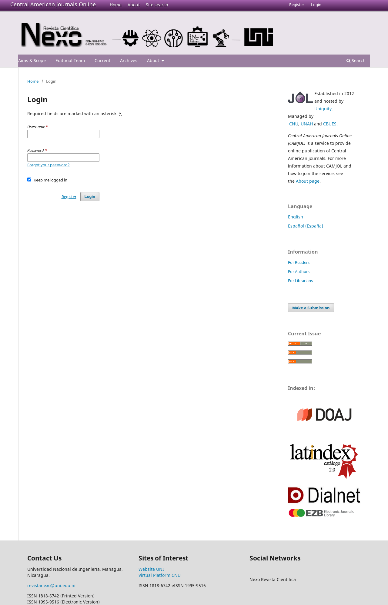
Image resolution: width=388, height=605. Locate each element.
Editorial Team (70, 60)
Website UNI (151, 569)
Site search (157, 5)
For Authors (298, 271)
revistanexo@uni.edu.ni (51, 585)
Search (356, 60)
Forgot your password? (48, 165)
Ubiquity (323, 108)
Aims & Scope (32, 60)
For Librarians (300, 280)
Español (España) (305, 226)
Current (102, 60)
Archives (128, 60)
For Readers (298, 262)
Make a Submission (311, 308)
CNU (293, 124)
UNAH (307, 124)
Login (316, 4)
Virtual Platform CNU (160, 575)
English (295, 217)
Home (116, 5)
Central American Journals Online (53, 4)
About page (307, 181)
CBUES (329, 124)
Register (296, 4)
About (134, 5)
